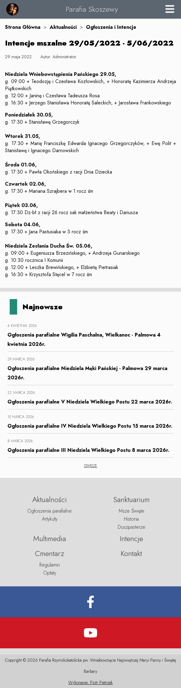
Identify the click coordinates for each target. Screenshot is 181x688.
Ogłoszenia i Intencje (111, 27)
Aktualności (63, 27)
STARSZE (90, 466)
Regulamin (49, 564)
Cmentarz (49, 553)
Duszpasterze (131, 527)
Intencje (131, 538)
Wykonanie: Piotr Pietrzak (90, 682)
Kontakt (131, 553)
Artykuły (49, 519)
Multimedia (49, 538)
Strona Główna (22, 27)
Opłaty (49, 572)
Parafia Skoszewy (92, 9)
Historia (131, 519)
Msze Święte (131, 510)
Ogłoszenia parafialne (49, 510)
